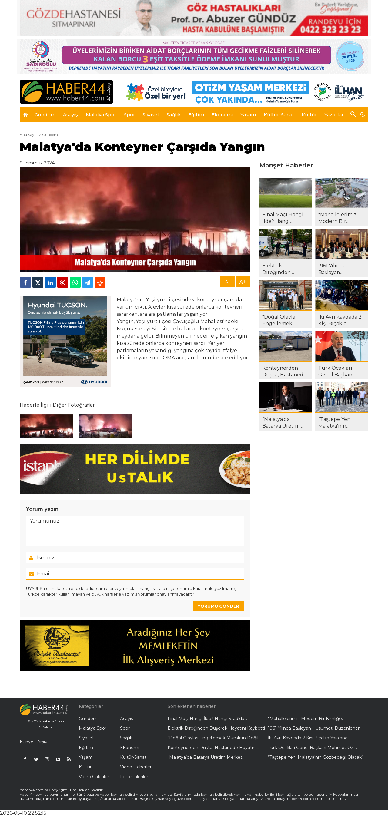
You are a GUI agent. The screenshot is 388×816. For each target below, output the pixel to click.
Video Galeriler (94, 776)
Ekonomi (129, 747)
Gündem (50, 135)
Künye (26, 742)
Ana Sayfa (29, 135)
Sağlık (126, 738)
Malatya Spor (92, 728)
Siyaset (86, 738)
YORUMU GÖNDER (218, 606)
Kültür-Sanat (133, 757)
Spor (125, 728)
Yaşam (86, 757)
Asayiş (126, 718)
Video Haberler (136, 767)
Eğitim (86, 747)
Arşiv (42, 742)
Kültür (85, 767)
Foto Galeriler (134, 776)
